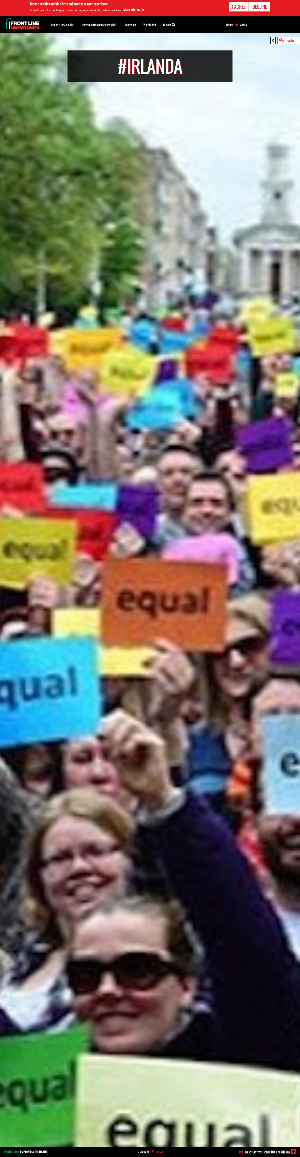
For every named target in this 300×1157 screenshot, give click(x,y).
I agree (238, 6)
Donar (229, 25)
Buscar (169, 24)
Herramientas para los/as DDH (99, 25)
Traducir (291, 40)
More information (134, 9)
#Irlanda (157, 1151)
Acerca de (130, 25)
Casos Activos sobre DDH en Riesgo (264, 1151)
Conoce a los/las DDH (62, 25)
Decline (259, 6)
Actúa (243, 25)
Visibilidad (149, 25)
